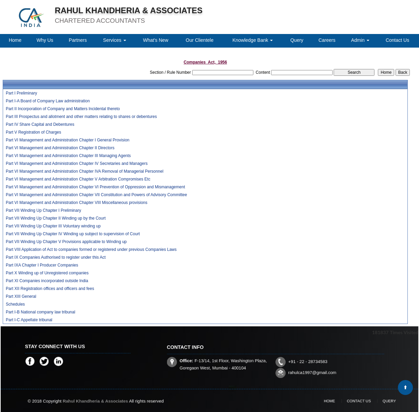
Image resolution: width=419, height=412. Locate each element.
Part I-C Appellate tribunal (29, 319)
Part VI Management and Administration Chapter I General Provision (68, 140)
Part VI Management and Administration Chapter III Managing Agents (68, 155)
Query (296, 40)
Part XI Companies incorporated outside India (47, 280)
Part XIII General (21, 296)
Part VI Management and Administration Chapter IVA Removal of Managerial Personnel (84, 171)
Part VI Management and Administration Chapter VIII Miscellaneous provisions (76, 202)
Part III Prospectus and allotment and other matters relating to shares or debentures (81, 116)
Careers (326, 40)
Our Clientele (200, 40)
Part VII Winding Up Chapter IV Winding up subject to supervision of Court (73, 233)
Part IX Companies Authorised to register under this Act (55, 257)
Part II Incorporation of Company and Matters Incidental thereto (63, 108)
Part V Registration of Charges (33, 132)
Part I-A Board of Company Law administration (48, 101)
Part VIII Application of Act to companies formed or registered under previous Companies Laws (91, 249)
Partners (78, 40)
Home (15, 40)
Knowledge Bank (252, 40)
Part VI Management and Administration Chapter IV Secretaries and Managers (77, 163)
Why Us (44, 40)
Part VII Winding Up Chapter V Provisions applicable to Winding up (66, 241)
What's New (155, 40)
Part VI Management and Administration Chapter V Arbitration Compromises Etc (78, 179)
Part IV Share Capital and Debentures (40, 124)
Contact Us (397, 40)
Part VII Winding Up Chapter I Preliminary (43, 210)
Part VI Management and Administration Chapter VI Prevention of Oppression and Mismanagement (95, 187)
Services (114, 40)
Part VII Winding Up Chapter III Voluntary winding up (53, 226)
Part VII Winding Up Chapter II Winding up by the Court (55, 218)
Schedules (15, 304)
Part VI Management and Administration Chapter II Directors (60, 147)
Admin (360, 40)
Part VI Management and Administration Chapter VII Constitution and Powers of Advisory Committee (96, 194)
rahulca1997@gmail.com (296, 365)
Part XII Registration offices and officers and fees (50, 288)
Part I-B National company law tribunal (40, 312)
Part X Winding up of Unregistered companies (47, 273)
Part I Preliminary (21, 93)
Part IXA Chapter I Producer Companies (42, 265)
